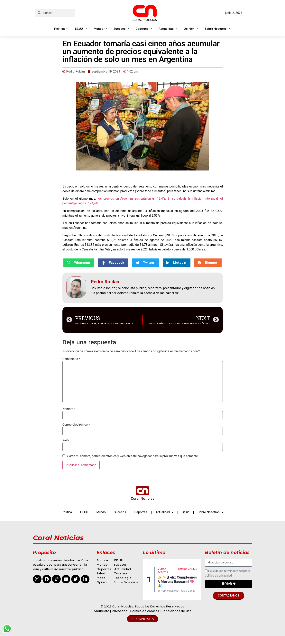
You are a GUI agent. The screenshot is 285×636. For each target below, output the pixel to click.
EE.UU (84, 512)
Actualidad (168, 28)
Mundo (101, 28)
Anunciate (101, 611)
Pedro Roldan (169, 591)
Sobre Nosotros (218, 28)
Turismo (120, 573)
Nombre (69, 409)
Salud (185, 512)
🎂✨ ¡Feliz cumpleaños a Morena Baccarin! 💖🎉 (177, 581)
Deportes (144, 28)
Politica (61, 28)
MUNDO (182, 569)
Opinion (191, 28)
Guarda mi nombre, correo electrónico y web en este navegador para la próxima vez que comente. (132, 456)
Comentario (71, 359)
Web (65, 440)
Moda (101, 578)
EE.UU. (81, 28)
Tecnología (122, 578)
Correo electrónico (76, 424)
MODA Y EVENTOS (163, 571)
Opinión (103, 582)
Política (102, 560)
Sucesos (122, 28)
